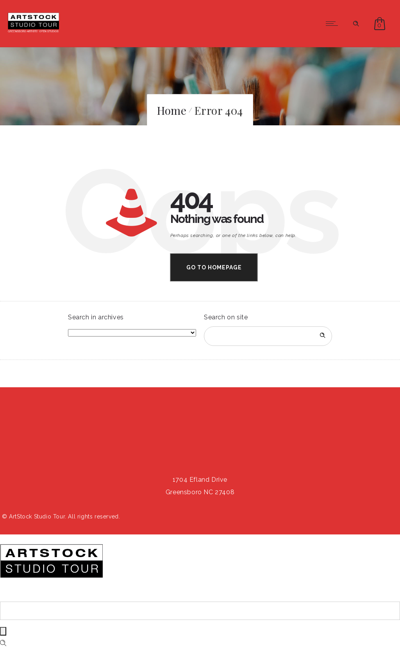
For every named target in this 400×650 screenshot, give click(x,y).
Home (171, 110)
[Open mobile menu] (333, 23)
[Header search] (356, 23)
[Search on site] (268, 336)
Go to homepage (214, 267)
